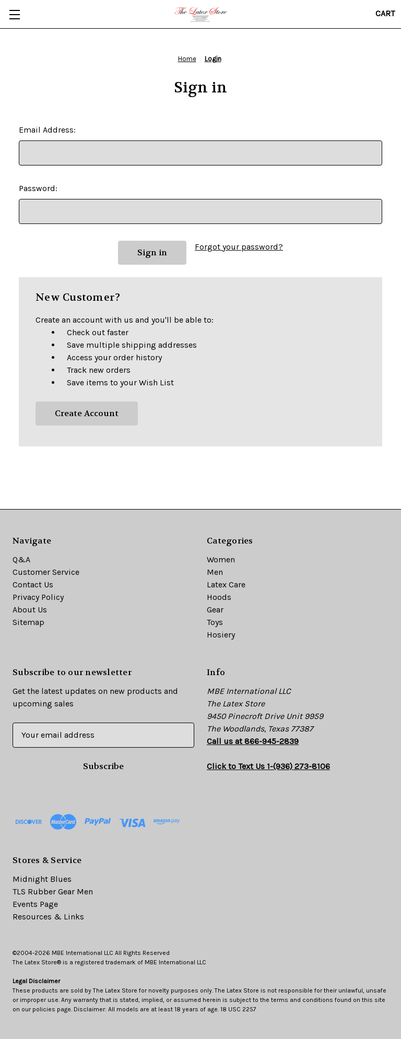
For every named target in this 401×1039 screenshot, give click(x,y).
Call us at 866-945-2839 (253, 741)
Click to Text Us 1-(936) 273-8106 (268, 766)
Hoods (219, 597)
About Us (30, 610)
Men (215, 572)
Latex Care (226, 584)
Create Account (87, 413)
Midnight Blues (42, 879)
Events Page (35, 904)
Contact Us (33, 584)
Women (221, 559)
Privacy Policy (38, 597)
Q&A (21, 559)
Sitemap (28, 622)
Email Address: (47, 130)
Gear (215, 610)
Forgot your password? (239, 247)
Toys (215, 622)
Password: (38, 188)
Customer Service (46, 572)
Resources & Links (48, 917)
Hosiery (221, 635)
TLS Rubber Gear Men (53, 891)
